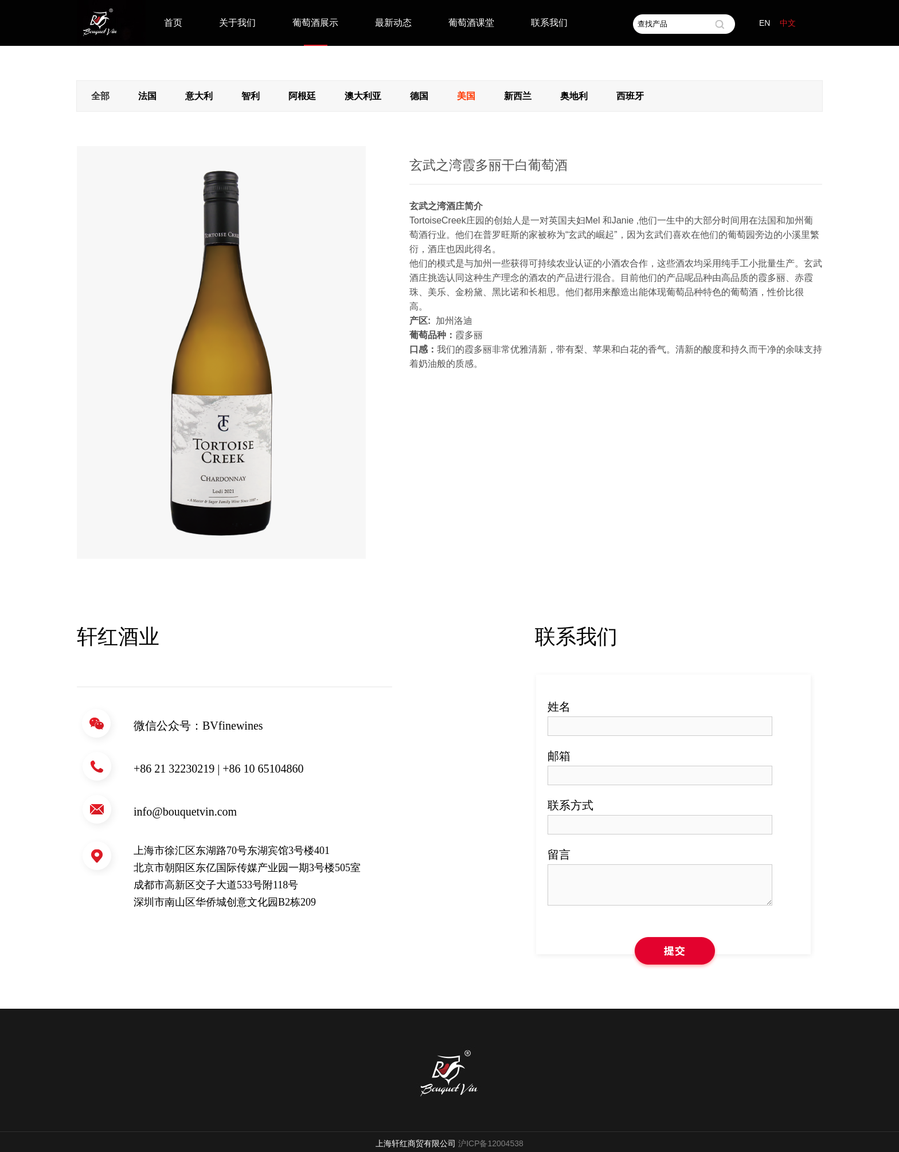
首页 (173, 23)
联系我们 (549, 23)
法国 (147, 96)
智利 (250, 96)
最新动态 (393, 23)
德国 (419, 96)
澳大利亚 (363, 96)
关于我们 (237, 23)
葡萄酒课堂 (471, 23)
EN (764, 23)
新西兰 (517, 96)
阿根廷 (302, 96)
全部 (100, 96)
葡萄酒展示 (315, 23)
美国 (466, 96)
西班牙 (630, 96)
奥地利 (574, 96)
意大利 (199, 96)
